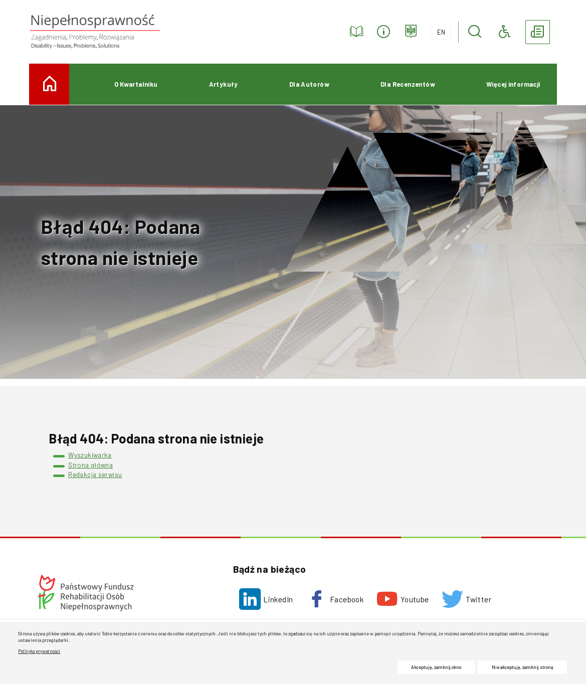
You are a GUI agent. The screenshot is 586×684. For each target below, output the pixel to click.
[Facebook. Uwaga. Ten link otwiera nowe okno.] (334, 599)
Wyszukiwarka (90, 455)
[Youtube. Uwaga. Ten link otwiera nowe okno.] (402, 599)
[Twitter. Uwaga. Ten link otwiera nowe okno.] (466, 599)
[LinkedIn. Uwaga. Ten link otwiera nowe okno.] (266, 599)
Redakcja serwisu (95, 475)
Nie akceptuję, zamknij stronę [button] (522, 667)
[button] (474, 32)
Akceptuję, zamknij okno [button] (436, 667)
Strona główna (90, 465)
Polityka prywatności (39, 651)
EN (439, 30)
